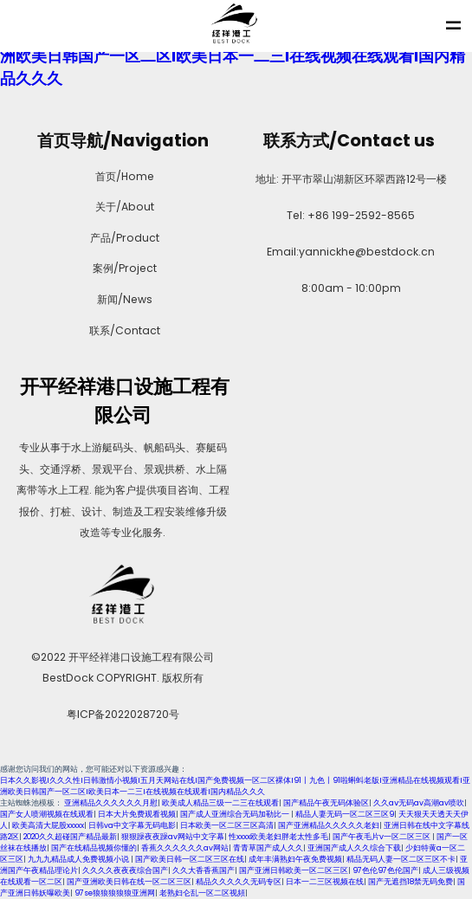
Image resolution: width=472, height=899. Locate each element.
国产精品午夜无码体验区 (326, 803)
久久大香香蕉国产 (203, 870)
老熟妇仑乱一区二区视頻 (202, 893)
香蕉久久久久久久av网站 (185, 848)
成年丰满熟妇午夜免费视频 (295, 859)
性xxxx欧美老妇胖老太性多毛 (278, 836)
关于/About (123, 206)
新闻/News (123, 299)
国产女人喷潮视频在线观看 (47, 814)
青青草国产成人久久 (268, 848)
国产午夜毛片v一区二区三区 (382, 836)
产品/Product (123, 237)
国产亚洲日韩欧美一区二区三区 (293, 870)
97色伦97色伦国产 (385, 870)
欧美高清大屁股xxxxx (48, 825)
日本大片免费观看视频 (137, 814)
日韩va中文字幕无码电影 (132, 825)
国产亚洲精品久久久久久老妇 (328, 825)
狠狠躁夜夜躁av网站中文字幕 (172, 836)
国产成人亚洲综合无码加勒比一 (235, 814)
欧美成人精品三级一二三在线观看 (220, 803)
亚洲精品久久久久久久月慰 (111, 803)
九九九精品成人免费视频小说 (79, 859)
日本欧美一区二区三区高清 (227, 825)
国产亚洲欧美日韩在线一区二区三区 (129, 881)
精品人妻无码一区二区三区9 (344, 814)
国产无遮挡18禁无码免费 (410, 881)
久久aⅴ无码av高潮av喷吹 (418, 803)
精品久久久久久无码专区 (238, 881)
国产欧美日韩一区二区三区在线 (189, 859)
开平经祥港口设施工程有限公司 (123, 401)
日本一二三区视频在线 (325, 881)
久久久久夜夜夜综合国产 (125, 870)
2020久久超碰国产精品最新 (70, 836)
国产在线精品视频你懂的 (94, 848)
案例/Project (123, 268)
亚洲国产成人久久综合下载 (354, 848)
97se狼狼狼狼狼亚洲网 (114, 893)
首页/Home (123, 176)
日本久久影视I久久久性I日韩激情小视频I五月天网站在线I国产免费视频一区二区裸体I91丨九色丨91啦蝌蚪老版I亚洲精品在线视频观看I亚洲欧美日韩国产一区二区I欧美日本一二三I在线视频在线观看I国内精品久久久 (235, 786)
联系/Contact (123, 330)
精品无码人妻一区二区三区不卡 (401, 859)
